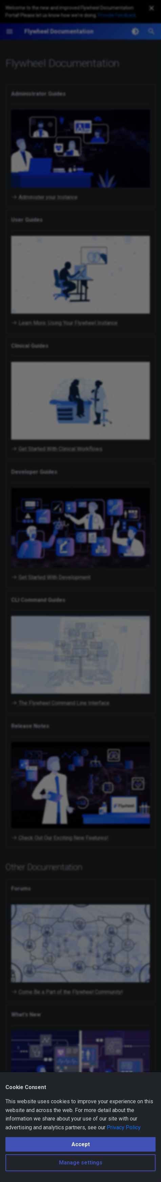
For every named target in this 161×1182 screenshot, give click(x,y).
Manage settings (80, 1162)
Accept (81, 1144)
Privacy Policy (124, 1127)
